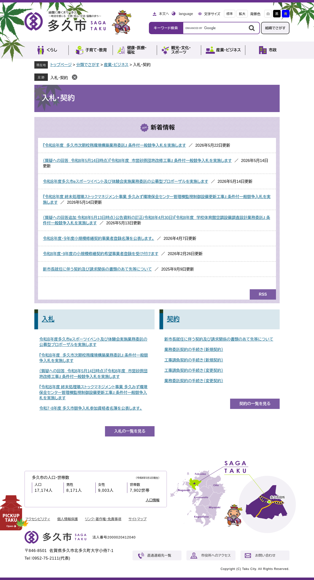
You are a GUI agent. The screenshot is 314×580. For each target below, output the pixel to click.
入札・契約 (59, 78)
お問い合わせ (265, 555)
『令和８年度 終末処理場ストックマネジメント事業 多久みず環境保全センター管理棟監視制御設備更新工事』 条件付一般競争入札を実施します (93, 392)
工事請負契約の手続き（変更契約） (193, 370)
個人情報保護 (67, 519)
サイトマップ (138, 519)
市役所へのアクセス (216, 555)
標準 (229, 14)
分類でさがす (88, 65)
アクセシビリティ (38, 519)
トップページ (61, 65)
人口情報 (152, 500)
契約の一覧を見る (255, 404)
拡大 (242, 14)
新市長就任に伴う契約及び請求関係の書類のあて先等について (97, 269)
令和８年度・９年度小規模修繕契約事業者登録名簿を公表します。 (98, 238)
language (186, 14)
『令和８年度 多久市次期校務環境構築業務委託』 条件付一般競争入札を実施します (114, 145)
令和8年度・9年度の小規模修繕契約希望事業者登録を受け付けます (100, 254)
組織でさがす (275, 28)
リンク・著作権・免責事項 (103, 519)
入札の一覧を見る (129, 431)
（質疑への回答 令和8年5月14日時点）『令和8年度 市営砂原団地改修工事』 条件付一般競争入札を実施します (137, 161)
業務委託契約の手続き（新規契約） (193, 350)
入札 (48, 319)
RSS (263, 294)
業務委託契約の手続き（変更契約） (193, 381)
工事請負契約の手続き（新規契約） (193, 360)
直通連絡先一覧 (159, 555)
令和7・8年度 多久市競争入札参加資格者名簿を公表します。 (90, 408)
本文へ (164, 14)
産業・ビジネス (116, 65)
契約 (173, 319)
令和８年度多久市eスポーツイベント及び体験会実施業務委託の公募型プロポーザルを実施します (125, 181)
